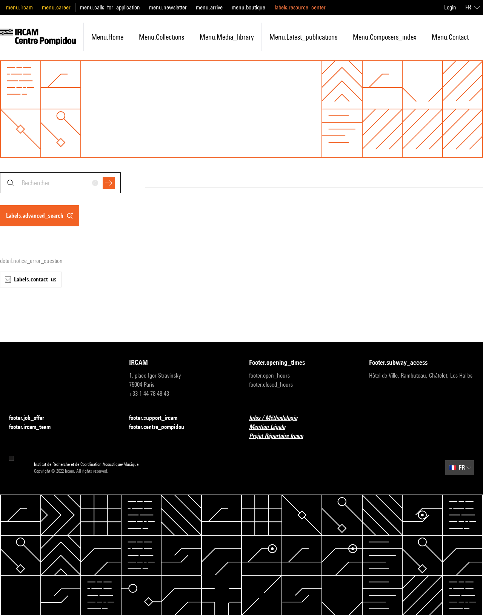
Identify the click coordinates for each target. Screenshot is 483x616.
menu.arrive (209, 7)
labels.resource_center (300, 7)
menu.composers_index (384, 37)
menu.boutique (248, 7)
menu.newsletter (168, 7)
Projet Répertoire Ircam (280, 436)
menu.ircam (19, 7)
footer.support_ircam (157, 418)
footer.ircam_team (34, 427)
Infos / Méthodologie (277, 418)
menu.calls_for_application (110, 7)
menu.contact (450, 37)
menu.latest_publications (303, 37)
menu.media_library (227, 37)
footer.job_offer (31, 418)
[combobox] (60, 182)
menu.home (107, 37)
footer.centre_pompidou (161, 427)
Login (450, 7)
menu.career (56, 7)
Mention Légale (271, 427)
